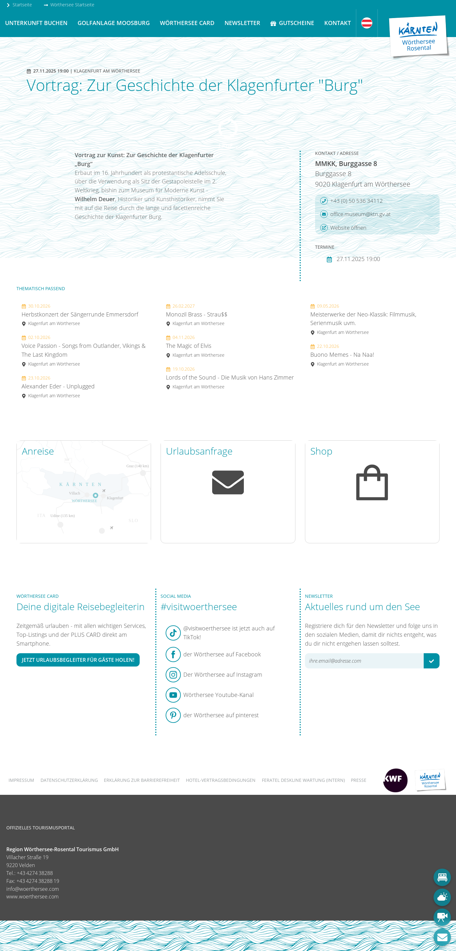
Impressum (21, 780)
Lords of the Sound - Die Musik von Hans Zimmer (230, 378)
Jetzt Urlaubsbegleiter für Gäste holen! (78, 659)
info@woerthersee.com (32, 888)
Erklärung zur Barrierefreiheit (142, 780)
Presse (358, 780)
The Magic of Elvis (195, 346)
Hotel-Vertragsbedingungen (221, 780)
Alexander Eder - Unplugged (58, 387)
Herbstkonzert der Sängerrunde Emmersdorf (80, 315)
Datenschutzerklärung (69, 780)
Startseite (19, 5)
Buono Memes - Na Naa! (342, 355)
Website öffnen (343, 228)
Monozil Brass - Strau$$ (196, 315)
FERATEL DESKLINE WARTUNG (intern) (303, 780)
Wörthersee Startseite (69, 5)
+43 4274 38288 (35, 873)
